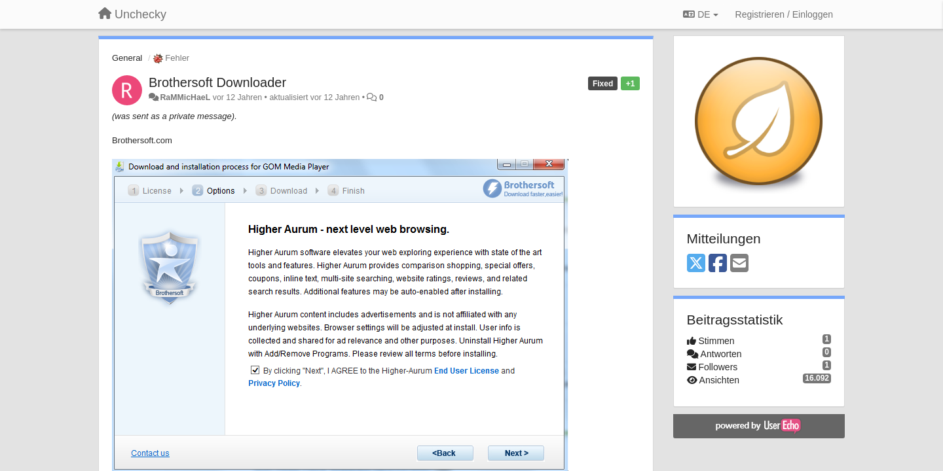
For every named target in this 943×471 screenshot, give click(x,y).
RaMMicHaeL (185, 97)
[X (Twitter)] (696, 264)
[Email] (739, 264)
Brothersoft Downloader (217, 82)
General (127, 58)
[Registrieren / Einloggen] (784, 14)
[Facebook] (718, 264)
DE (700, 14)
